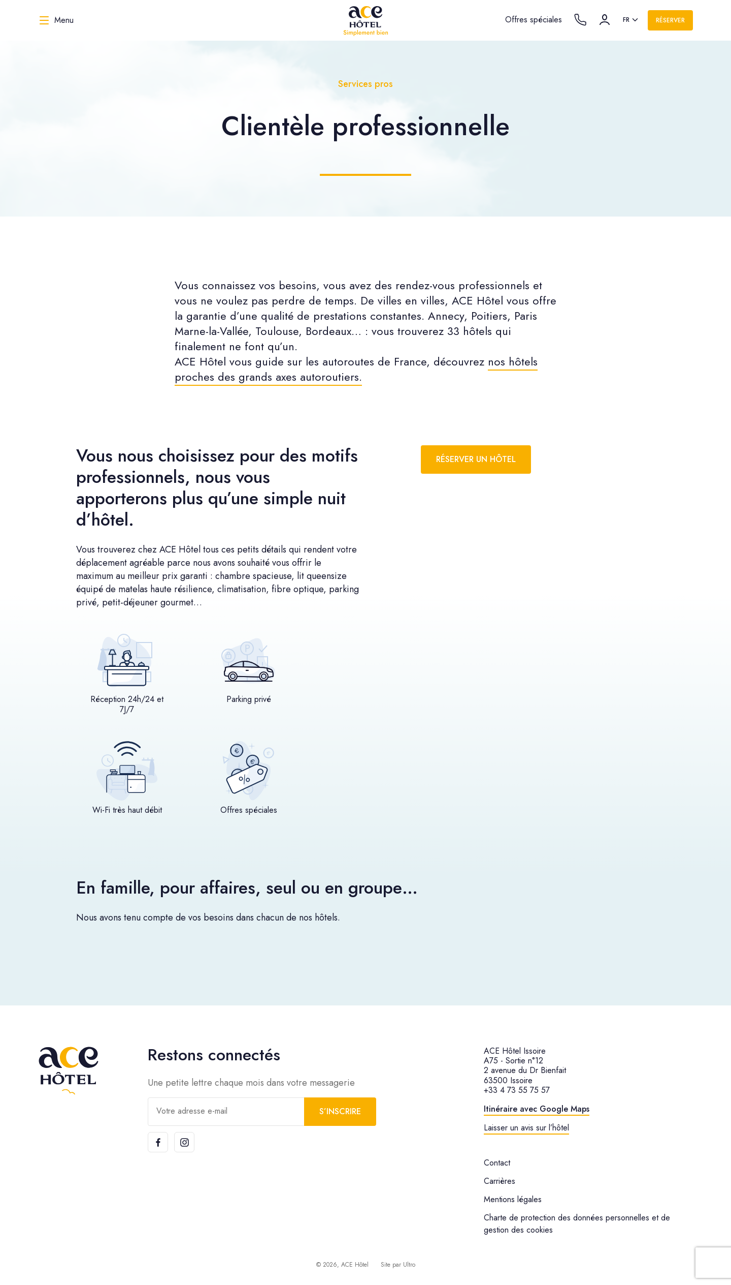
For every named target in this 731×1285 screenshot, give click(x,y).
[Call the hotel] (580, 20)
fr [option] (626, 19)
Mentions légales (513, 1199)
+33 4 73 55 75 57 (517, 1090)
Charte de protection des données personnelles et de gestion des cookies (577, 1224)
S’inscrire (340, 1111)
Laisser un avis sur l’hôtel (526, 1128)
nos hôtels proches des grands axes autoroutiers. (356, 369)
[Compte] (605, 20)
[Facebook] (158, 1142)
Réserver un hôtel (476, 459)
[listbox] (631, 20)
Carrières (499, 1181)
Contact (497, 1163)
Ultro (409, 1264)
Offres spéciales (533, 19)
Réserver (670, 20)
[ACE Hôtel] (365, 20)
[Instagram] (184, 1142)
